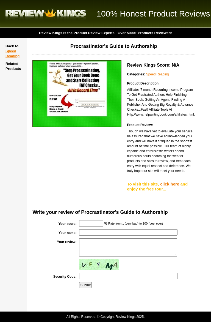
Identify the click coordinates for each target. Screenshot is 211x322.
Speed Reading (157, 74)
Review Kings (45, 14)
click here (169, 184)
